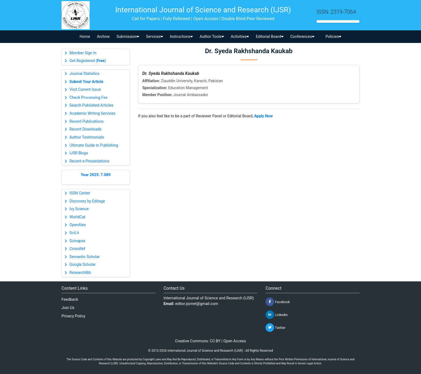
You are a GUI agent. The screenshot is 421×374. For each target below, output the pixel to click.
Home (85, 36)
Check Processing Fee (89, 97)
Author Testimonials (87, 137)
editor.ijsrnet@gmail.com (196, 304)
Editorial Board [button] (270, 36)
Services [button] (154, 36)
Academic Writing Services (92, 113)
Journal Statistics (85, 73)
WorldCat (77, 217)
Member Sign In (83, 53)
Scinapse (77, 241)
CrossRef (77, 248)
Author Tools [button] (211, 36)
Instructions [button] (181, 36)
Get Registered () (88, 61)
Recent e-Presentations (89, 161)
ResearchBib (80, 272)
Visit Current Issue (85, 89)
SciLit (74, 233)
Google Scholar (83, 264)
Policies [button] (333, 36)
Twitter (275, 327)
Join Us (67, 308)
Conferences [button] (302, 36)
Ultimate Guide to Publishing (94, 145)
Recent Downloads (85, 129)
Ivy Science (79, 209)
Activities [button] (240, 36)
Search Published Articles (91, 105)
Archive (103, 36)
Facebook (278, 301)
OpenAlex (78, 225)
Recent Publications (87, 121)
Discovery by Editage (87, 201)
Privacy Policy (73, 316)
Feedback (69, 299)
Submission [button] (128, 36)
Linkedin (277, 314)
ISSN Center (80, 193)
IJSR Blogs (79, 153)
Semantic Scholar (85, 257)
